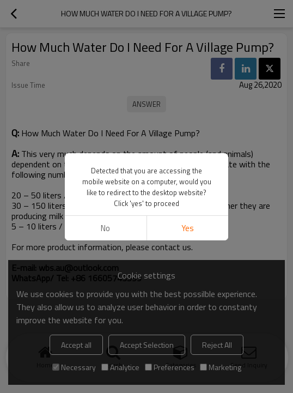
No (105, 228)
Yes (187, 228)
